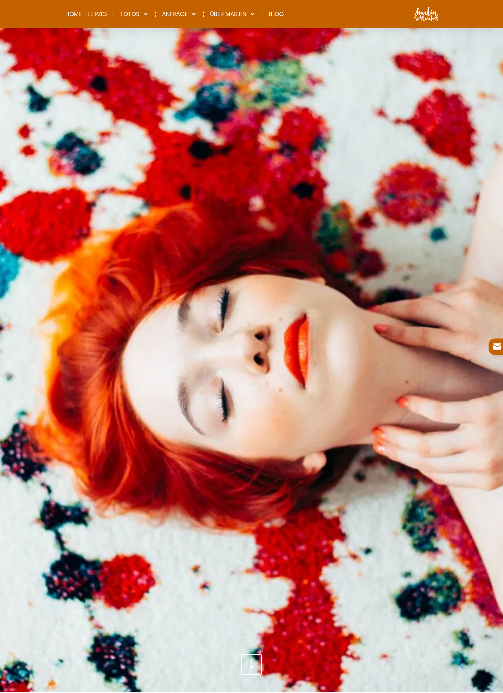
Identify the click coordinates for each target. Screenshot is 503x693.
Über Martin (232, 14)
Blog (276, 14)
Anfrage (179, 14)
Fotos (135, 14)
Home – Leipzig (86, 14)
